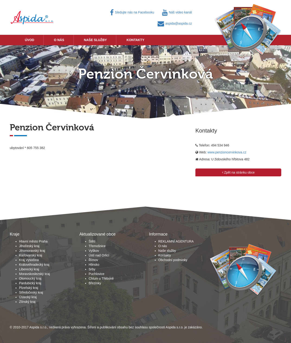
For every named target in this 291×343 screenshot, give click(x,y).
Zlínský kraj (27, 302)
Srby (92, 269)
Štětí (92, 241)
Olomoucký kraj (30, 278)
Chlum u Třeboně (101, 278)
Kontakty (135, 40)
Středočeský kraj (31, 292)
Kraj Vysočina (29, 260)
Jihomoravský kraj (32, 250)
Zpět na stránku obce (238, 172)
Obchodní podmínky (172, 260)
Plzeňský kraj (28, 288)
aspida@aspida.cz (175, 23)
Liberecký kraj (29, 269)
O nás (59, 40)
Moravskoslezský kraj (34, 274)
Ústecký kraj (28, 297)
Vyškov (94, 250)
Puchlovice (96, 274)
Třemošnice (97, 246)
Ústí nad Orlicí (99, 255)
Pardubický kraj (30, 283)
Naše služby (95, 40)
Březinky (95, 283)
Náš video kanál (177, 12)
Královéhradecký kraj (34, 264)
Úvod (29, 40)
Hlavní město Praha (33, 241)
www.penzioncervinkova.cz (226, 152)
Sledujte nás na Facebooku (132, 12)
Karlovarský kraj (30, 255)
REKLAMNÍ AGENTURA (176, 241)
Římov (93, 260)
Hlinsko (94, 264)
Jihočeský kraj (29, 246)
